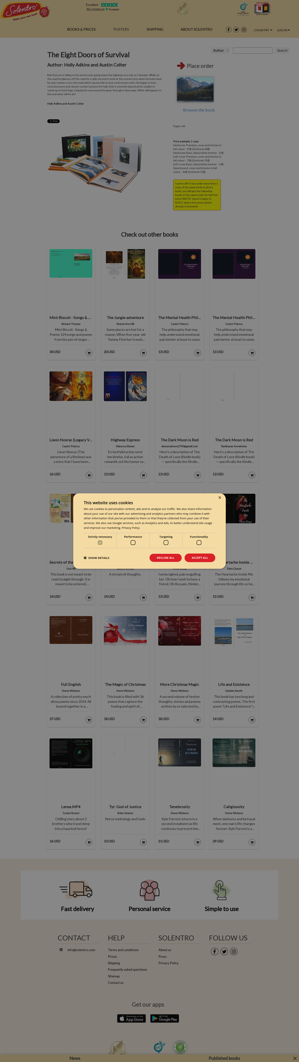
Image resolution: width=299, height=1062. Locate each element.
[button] (96, 557)
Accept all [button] (200, 557)
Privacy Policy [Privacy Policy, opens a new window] (131, 528)
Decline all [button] (165, 557)
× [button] (219, 497)
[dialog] (149, 531)
